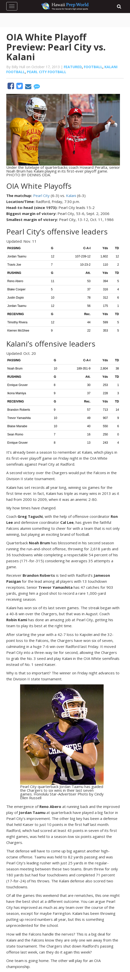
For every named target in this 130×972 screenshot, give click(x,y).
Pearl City (41, 195)
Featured (73, 66)
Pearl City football (46, 71)
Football (93, 66)
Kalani (71, 195)
